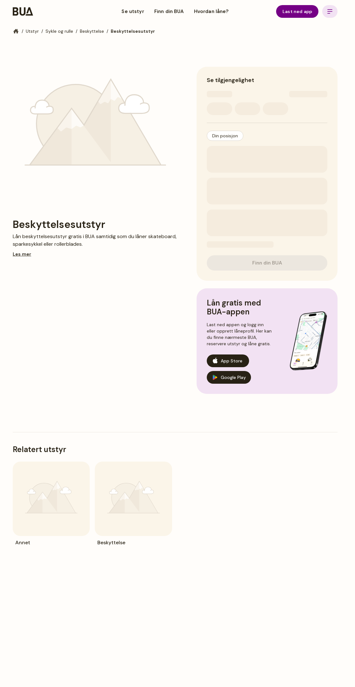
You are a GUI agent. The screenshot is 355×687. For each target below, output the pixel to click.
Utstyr (32, 31)
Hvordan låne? (211, 11)
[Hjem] (16, 31)
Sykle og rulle (59, 31)
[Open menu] (330, 11)
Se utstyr (133, 11)
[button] (225, 136)
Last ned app (297, 11)
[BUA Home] (23, 11)
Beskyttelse (92, 31)
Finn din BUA (169, 11)
